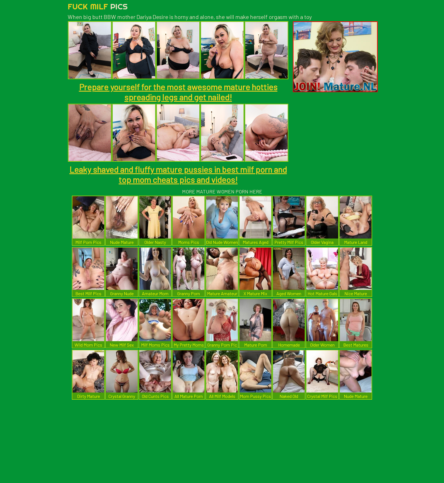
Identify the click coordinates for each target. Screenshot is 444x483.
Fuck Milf (98, 6)
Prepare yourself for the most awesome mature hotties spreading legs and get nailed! (178, 92)
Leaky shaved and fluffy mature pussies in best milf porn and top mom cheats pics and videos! (178, 174)
